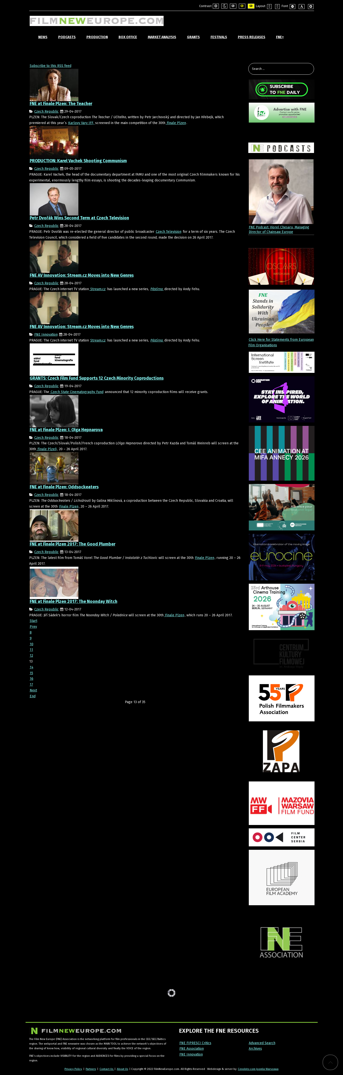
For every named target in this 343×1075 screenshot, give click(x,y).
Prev (33, 627)
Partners (91, 1069)
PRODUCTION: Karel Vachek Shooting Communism (78, 160)
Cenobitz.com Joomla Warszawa (258, 1069)
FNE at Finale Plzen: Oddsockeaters (64, 487)
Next (33, 690)
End (33, 696)
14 (31, 667)
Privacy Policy (73, 1069)
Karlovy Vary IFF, (81, 123)
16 (31, 679)
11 (31, 650)
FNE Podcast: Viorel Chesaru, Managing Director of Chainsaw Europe (279, 229)
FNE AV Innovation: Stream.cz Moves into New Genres (82, 275)
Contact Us (107, 1069)
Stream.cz (97, 289)
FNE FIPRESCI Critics (195, 1043)
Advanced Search (262, 1043)
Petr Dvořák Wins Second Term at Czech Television (79, 218)
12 (31, 656)
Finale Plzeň (47, 449)
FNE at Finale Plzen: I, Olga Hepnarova (66, 429)
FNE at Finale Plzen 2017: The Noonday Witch (73, 601)
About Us (122, 1069)
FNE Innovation (46, 334)
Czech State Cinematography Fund (76, 392)
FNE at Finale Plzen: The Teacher (61, 103)
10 (31, 644)
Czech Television (168, 232)
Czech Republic (46, 111)
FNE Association (191, 1049)
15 (31, 673)
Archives (255, 1049)
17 (31, 684)
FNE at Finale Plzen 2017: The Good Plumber (72, 544)
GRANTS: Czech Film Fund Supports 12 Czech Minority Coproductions (97, 378)
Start (33, 621)
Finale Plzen (176, 123)
